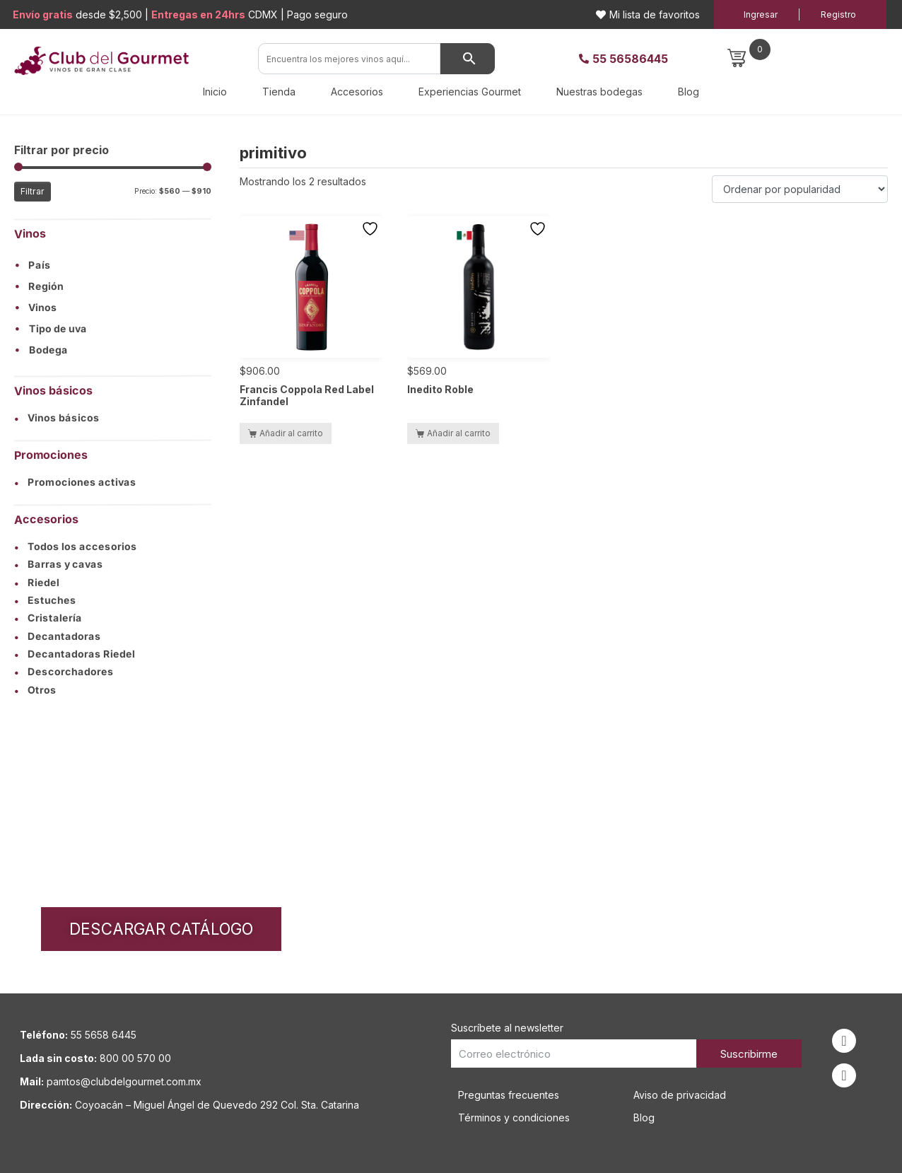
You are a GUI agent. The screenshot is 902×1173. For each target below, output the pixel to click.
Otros (35, 690)
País (39, 266)
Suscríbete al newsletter (507, 1028)
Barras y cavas (58, 565)
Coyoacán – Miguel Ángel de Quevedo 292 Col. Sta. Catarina (217, 1105)
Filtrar (32, 191)
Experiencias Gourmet (469, 92)
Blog (688, 92)
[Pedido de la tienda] (800, 189)
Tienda (278, 92)
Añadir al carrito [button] (291, 433)
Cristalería (48, 618)
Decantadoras (57, 636)
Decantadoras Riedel (74, 654)
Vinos (42, 308)
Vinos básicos (57, 418)
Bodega (48, 351)
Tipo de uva (58, 329)
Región (46, 287)
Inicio (215, 92)
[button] (112, 265)
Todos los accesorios (75, 546)
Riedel (36, 582)
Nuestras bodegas (599, 92)
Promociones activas (75, 482)
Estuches (45, 601)
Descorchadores (64, 672)
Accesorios (357, 92)
